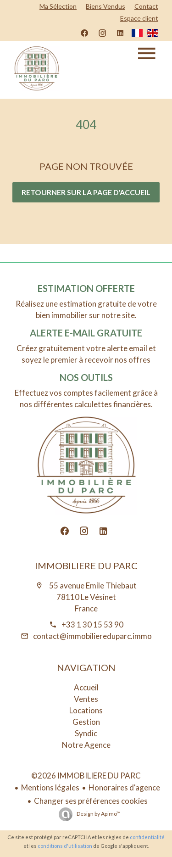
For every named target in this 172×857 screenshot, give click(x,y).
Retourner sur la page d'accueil (86, 192)
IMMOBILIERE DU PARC (86, 565)
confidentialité (147, 837)
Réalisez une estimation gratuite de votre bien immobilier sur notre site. (86, 309)
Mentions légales (50, 787)
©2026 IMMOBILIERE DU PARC (86, 775)
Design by (98, 813)
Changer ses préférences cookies (91, 801)
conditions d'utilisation (65, 846)
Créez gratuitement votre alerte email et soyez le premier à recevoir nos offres (86, 353)
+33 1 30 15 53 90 (92, 624)
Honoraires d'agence (124, 787)
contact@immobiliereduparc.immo (92, 636)
